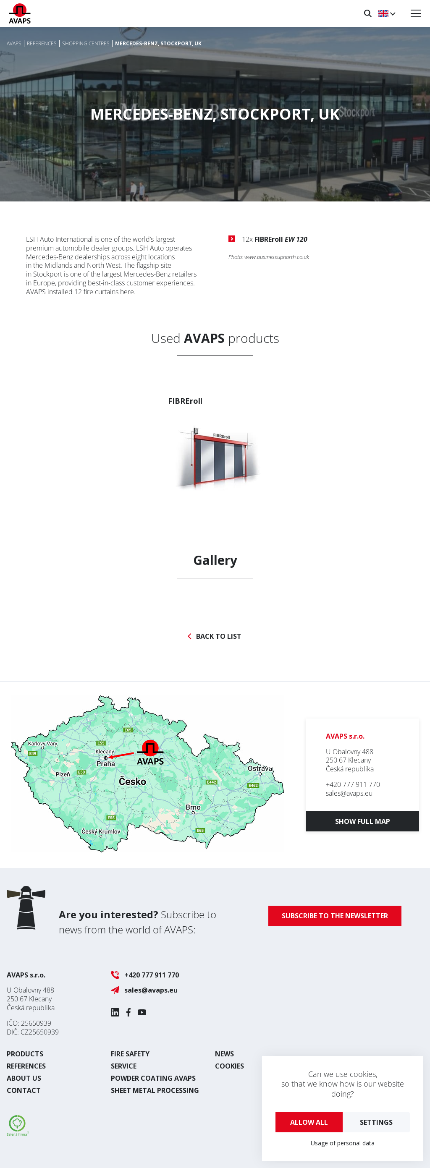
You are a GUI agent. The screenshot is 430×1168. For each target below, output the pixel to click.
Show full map (362, 821)
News (224, 1053)
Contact (24, 1090)
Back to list (218, 636)
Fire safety (130, 1053)
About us (24, 1078)
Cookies (229, 1066)
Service (123, 1066)
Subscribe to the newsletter (335, 915)
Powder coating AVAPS (153, 1078)
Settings (376, 1122)
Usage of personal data (343, 1143)
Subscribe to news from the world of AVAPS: (137, 921)
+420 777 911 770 (353, 784)
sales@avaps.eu (349, 793)
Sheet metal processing (155, 1090)
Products (25, 1053)
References (26, 1066)
